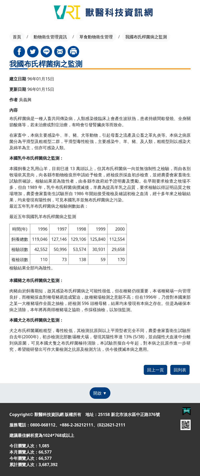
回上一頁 (155, 370)
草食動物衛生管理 (96, 37)
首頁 (17, 37)
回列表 (180, 370)
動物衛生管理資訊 (50, 37)
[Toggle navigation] (13, 13)
